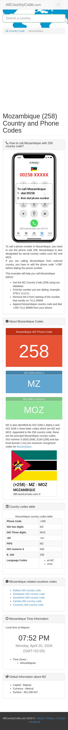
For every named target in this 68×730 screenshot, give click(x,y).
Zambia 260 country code (27, 601)
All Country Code (15, 31)
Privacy (50, 718)
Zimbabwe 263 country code (29, 594)
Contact (61, 718)
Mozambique (24, 446)
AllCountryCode (23, 4)
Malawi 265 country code (27, 590)
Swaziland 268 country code (29, 597)
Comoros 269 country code (28, 604)
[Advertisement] (34, 71)
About (40, 718)
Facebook (34, 721)
